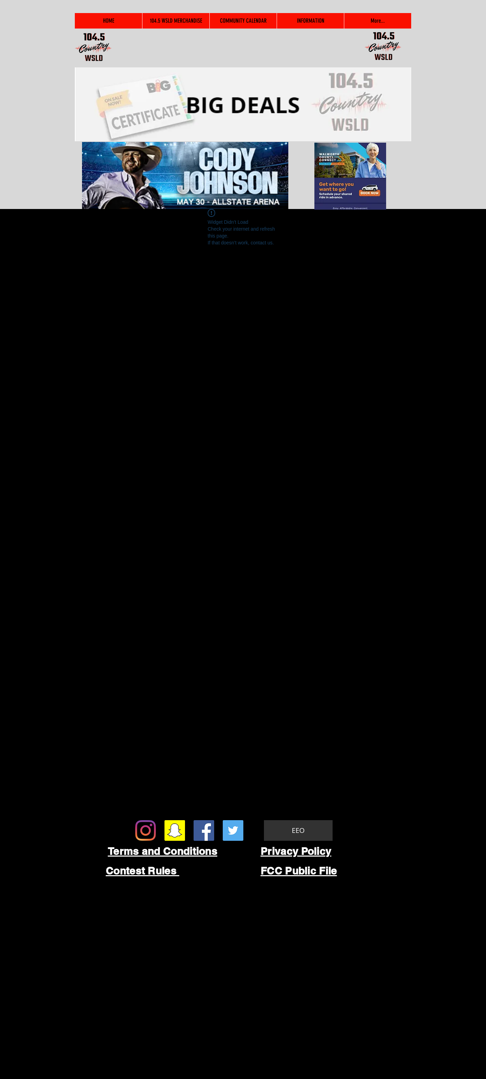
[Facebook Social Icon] (204, 830)
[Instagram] (145, 830)
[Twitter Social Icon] (233, 830)
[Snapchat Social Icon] (174, 830)
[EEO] (298, 830)
